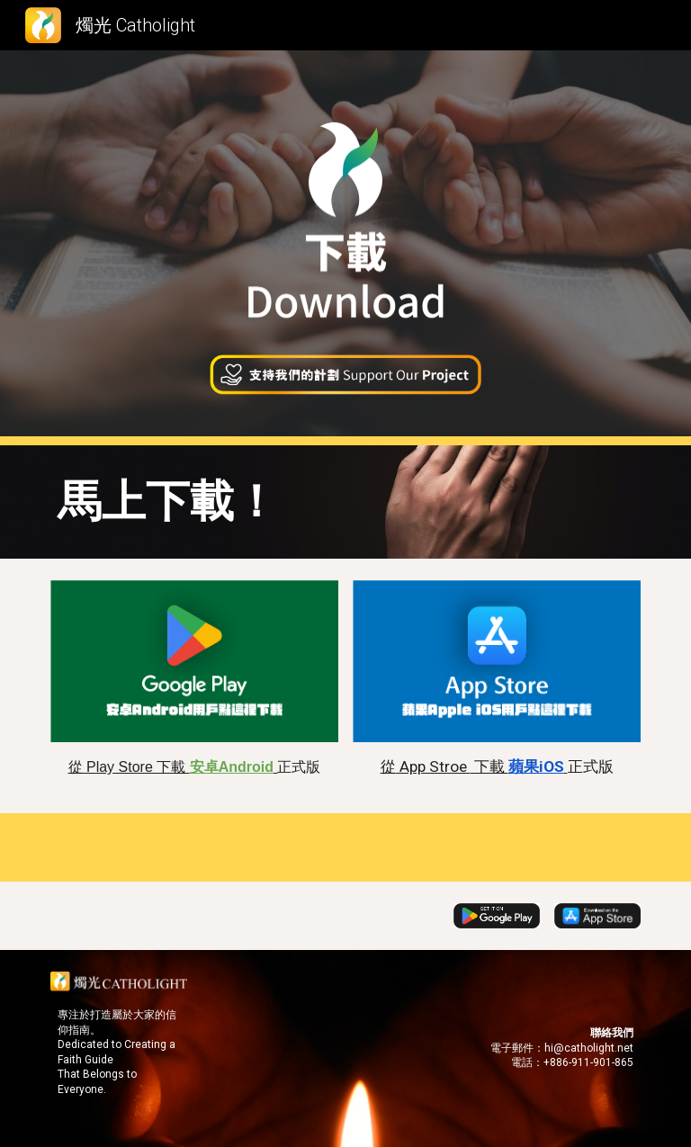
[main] (345, 502)
